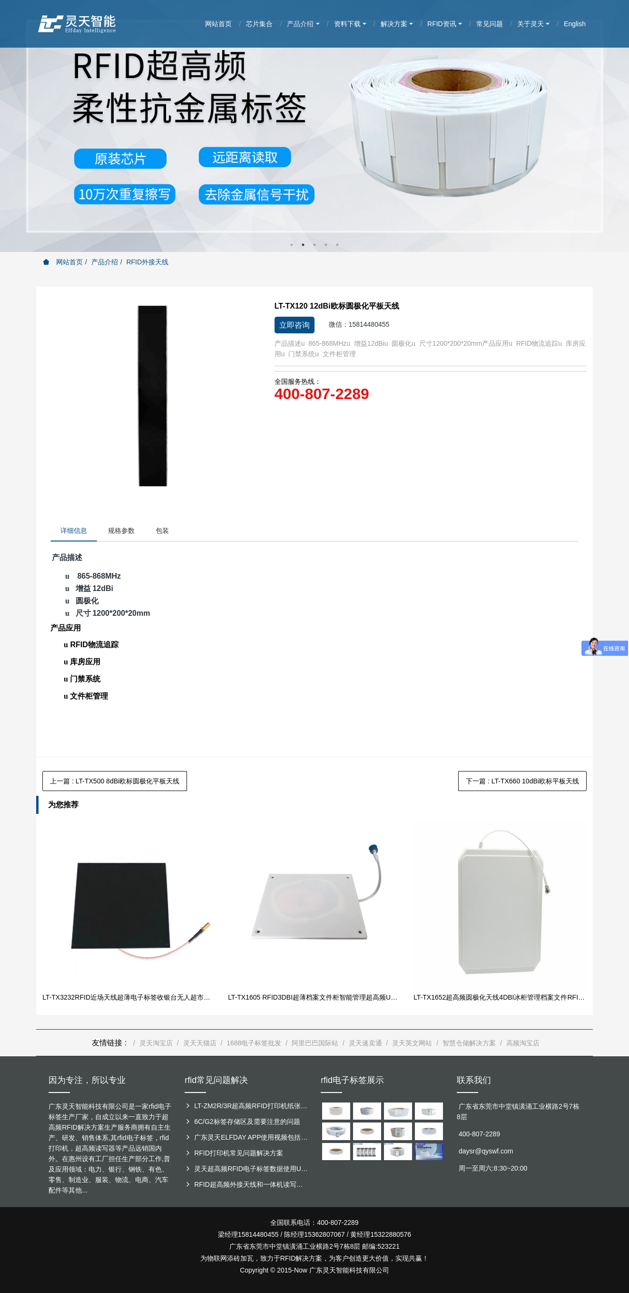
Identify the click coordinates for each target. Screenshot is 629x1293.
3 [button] (314, 245)
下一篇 (522, 781)
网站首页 (63, 262)
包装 (162, 530)
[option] (314, 126)
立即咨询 (294, 325)
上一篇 (114, 781)
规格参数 (121, 530)
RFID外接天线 (147, 262)
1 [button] (291, 245)
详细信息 (73, 530)
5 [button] (337, 245)
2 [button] (303, 245)
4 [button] (326, 245)
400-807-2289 (322, 394)
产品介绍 (104, 262)
